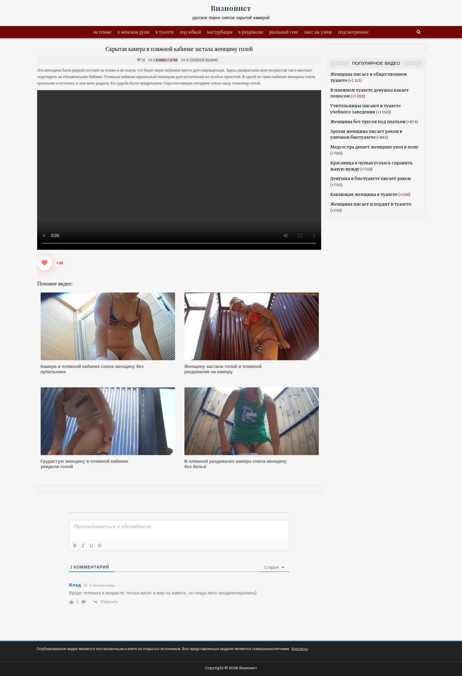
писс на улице (318, 31)
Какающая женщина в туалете (363, 194)
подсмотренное (353, 31)
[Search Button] (418, 32)
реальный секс (283, 31)
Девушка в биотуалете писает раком (370, 178)
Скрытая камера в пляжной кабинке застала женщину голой (179, 49)
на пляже (102, 31)
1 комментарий (166, 60)
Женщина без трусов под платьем (367, 121)
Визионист (231, 8)
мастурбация (219, 31)
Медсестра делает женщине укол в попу (374, 147)
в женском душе (133, 31)
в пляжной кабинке (202, 59)
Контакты (299, 649)
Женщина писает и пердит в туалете (370, 204)
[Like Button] (44, 262)
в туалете (165, 31)
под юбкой (190, 31)
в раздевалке (250, 31)
